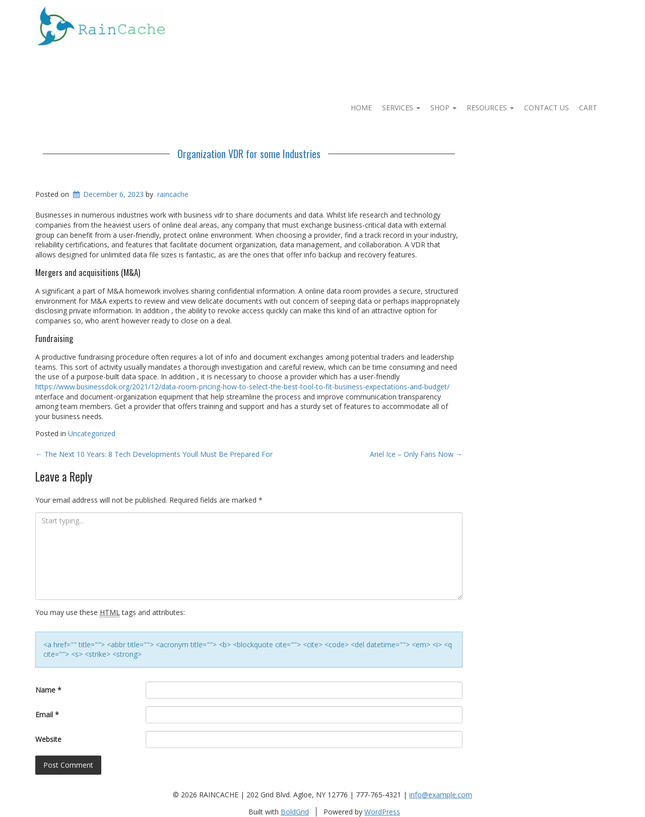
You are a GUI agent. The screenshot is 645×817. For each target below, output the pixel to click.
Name (48, 690)
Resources (490, 107)
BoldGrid (295, 811)
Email (47, 714)
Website (48, 739)
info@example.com (440, 794)
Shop (443, 107)
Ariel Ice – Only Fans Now (416, 454)
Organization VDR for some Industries (248, 153)
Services (401, 107)
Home (361, 107)
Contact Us (546, 107)
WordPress (382, 811)
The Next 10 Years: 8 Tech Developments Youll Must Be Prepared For (154, 454)
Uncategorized (91, 433)
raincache (172, 194)
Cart (588, 107)
